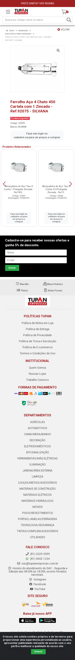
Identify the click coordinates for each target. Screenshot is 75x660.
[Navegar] (4, 184)
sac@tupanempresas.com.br (37, 563)
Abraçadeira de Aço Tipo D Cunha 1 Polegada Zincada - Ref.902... (19, 189)
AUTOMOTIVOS (37, 428)
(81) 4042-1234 (37, 558)
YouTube (37, 589)
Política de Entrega (37, 329)
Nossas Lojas (37, 373)
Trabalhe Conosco (37, 379)
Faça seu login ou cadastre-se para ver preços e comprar (37, 135)
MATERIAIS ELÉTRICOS (37, 494)
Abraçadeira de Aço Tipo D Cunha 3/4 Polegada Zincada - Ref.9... (56, 189)
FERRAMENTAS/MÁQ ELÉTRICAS (37, 458)
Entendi (38, 651)
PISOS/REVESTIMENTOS (37, 513)
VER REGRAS (46, 3)
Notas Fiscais (52, 290)
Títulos (22, 290)
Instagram (37, 579)
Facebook (37, 584)
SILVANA (22, 126)
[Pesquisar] (69, 20)
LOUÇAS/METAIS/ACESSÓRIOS (37, 482)
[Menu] (8, 12)
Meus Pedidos (53, 284)
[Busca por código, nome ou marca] (34, 20)
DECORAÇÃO (37, 440)
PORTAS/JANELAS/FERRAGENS (37, 519)
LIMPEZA (37, 476)
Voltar (63, 29)
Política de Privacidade (37, 335)
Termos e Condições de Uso (37, 353)
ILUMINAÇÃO (37, 464)
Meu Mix (22, 284)
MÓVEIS (38, 507)
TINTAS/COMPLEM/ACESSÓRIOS (37, 531)
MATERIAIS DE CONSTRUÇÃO (37, 488)
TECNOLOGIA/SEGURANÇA (37, 525)
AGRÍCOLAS (37, 422)
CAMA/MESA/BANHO (37, 434)
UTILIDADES (37, 537)
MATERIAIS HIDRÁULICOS (37, 500)
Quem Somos (37, 367)
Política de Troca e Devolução (37, 341)
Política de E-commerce (38, 347)
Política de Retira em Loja (37, 323)
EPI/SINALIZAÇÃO (37, 452)
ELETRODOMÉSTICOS (37, 446)
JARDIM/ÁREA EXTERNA (37, 470)
